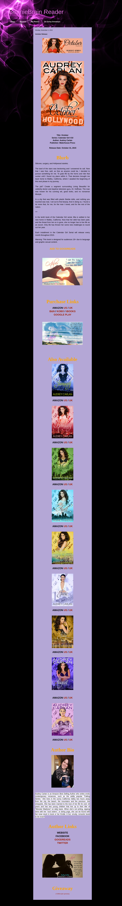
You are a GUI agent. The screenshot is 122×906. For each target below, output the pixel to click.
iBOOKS (71, 311)
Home (12, 22)
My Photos (35, 22)
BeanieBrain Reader (36, 11)
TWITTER (62, 843)
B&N (52, 311)
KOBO (60, 311)
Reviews (23, 22)
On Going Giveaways (52, 22)
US (65, 307)
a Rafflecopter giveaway (63, 894)
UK (71, 307)
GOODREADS (62, 839)
